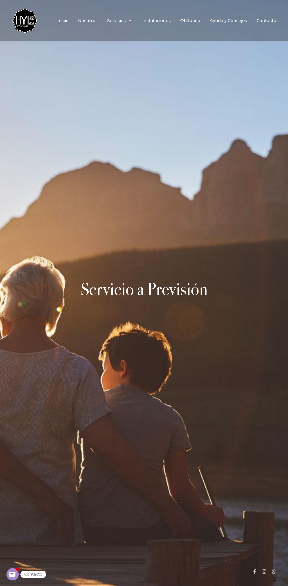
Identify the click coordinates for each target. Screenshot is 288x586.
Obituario (190, 20)
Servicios (120, 20)
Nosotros (88, 20)
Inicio (63, 20)
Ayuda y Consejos (228, 20)
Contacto (266, 20)
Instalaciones (156, 20)
